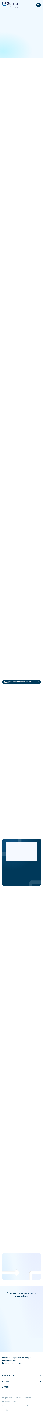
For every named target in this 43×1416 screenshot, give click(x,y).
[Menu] (38, 5)
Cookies (5, 1410)
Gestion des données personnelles (16, 1406)
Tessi (20, 1363)
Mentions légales (9, 1402)
